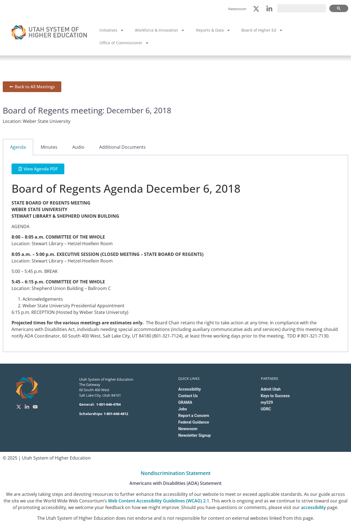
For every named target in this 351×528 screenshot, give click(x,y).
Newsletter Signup (194, 435)
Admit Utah (271, 389)
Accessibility (189, 389)
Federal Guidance (193, 422)
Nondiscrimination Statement (176, 473)
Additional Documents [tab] (122, 147)
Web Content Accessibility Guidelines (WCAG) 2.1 (158, 501)
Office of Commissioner (124, 43)
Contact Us (188, 396)
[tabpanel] (175, 253)
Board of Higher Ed (262, 30)
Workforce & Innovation (160, 30)
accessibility (313, 507)
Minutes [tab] (49, 147)
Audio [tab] (78, 147)
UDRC (266, 409)
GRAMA (185, 402)
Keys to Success (275, 396)
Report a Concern (193, 415)
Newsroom (187, 429)
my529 (267, 402)
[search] (301, 8)
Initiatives (112, 30)
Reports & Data (213, 30)
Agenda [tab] (18, 147)
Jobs (182, 409)
